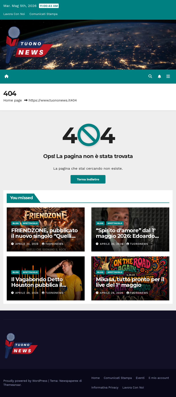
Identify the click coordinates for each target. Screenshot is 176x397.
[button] (150, 76)
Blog (16, 223)
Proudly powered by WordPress (25, 380)
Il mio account (159, 378)
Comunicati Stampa (43, 14)
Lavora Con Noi (14, 14)
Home (95, 378)
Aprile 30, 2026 (27, 244)
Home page (12, 100)
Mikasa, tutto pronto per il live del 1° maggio (130, 282)
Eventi (140, 378)
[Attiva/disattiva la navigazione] (168, 76)
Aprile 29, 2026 (27, 292)
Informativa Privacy (104, 387)
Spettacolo (30, 223)
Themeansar (12, 384)
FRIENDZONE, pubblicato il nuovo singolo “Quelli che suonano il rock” (44, 236)
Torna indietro (88, 179)
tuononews (53, 244)
